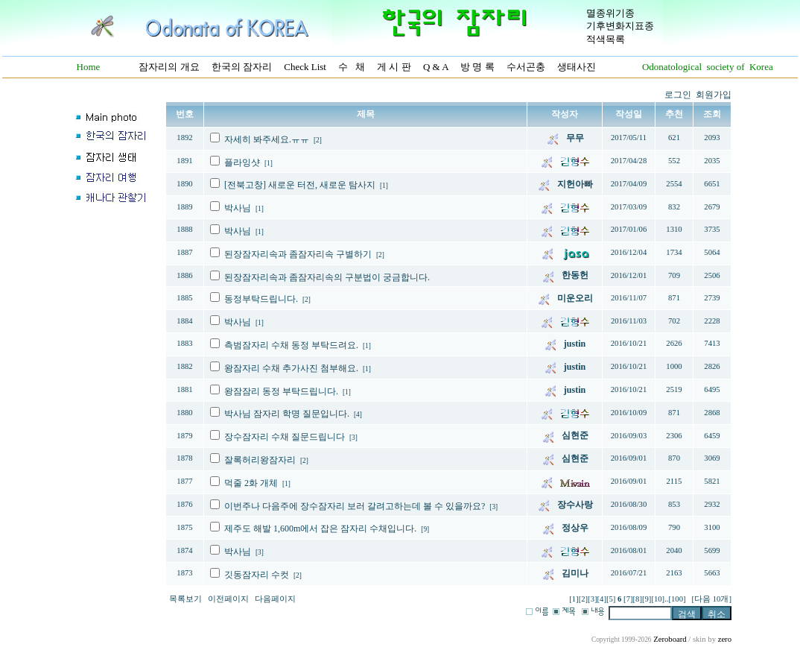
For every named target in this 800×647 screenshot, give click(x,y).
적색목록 (605, 39)
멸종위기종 (610, 13)
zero (724, 639)
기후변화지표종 (620, 25)
